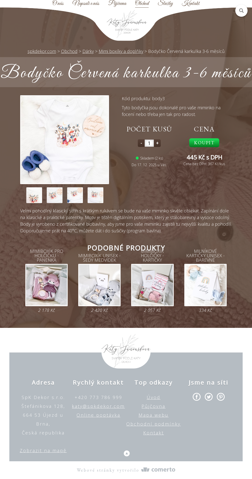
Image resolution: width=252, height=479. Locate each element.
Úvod (153, 397)
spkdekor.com (42, 51)
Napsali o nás (86, 3)
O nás (57, 3)
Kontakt (191, 3)
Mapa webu (154, 415)
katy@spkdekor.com (98, 406)
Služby (165, 3)
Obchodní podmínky (153, 424)
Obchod (142, 3)
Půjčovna (117, 3)
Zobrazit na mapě (43, 450)
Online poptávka (98, 415)
